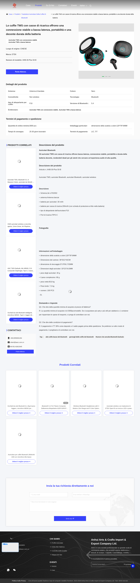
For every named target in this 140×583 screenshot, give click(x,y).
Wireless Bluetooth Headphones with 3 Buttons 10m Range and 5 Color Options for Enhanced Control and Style (86, 407)
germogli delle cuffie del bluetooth (81, 337)
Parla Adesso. (22, 72)
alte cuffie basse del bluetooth (56, 337)
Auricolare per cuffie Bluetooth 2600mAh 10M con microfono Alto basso (21, 456)
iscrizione (127, 564)
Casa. (28, 5)
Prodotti (38, 5)
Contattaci (62, 5)
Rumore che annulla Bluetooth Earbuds (110, 337)
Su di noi (50, 5)
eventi (74, 5)
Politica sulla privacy (19, 581)
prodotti (17, 14)
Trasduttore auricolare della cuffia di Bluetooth (33, 16)
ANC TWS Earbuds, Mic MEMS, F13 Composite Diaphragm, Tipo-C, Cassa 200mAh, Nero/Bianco (20, 271)
